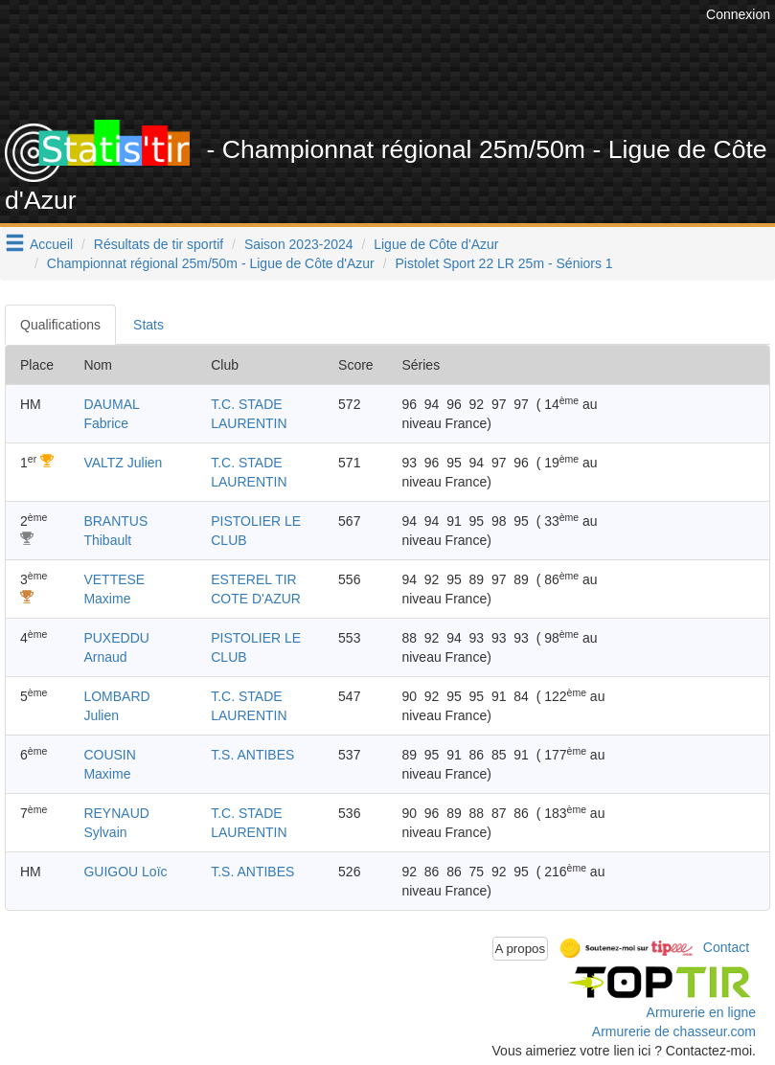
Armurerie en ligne (701, 1012)
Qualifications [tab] (60, 324)
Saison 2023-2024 (298, 244)
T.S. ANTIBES (252, 754)
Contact (726, 947)
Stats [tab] (148, 324)
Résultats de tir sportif (158, 244)
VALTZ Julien (122, 462)
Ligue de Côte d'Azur (436, 244)
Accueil (51, 244)
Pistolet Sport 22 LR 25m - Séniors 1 (503, 263)
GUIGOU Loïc (125, 871)
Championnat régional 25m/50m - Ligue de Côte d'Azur (211, 263)
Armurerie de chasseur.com (674, 1031)
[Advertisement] (421, 72)
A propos (520, 948)
